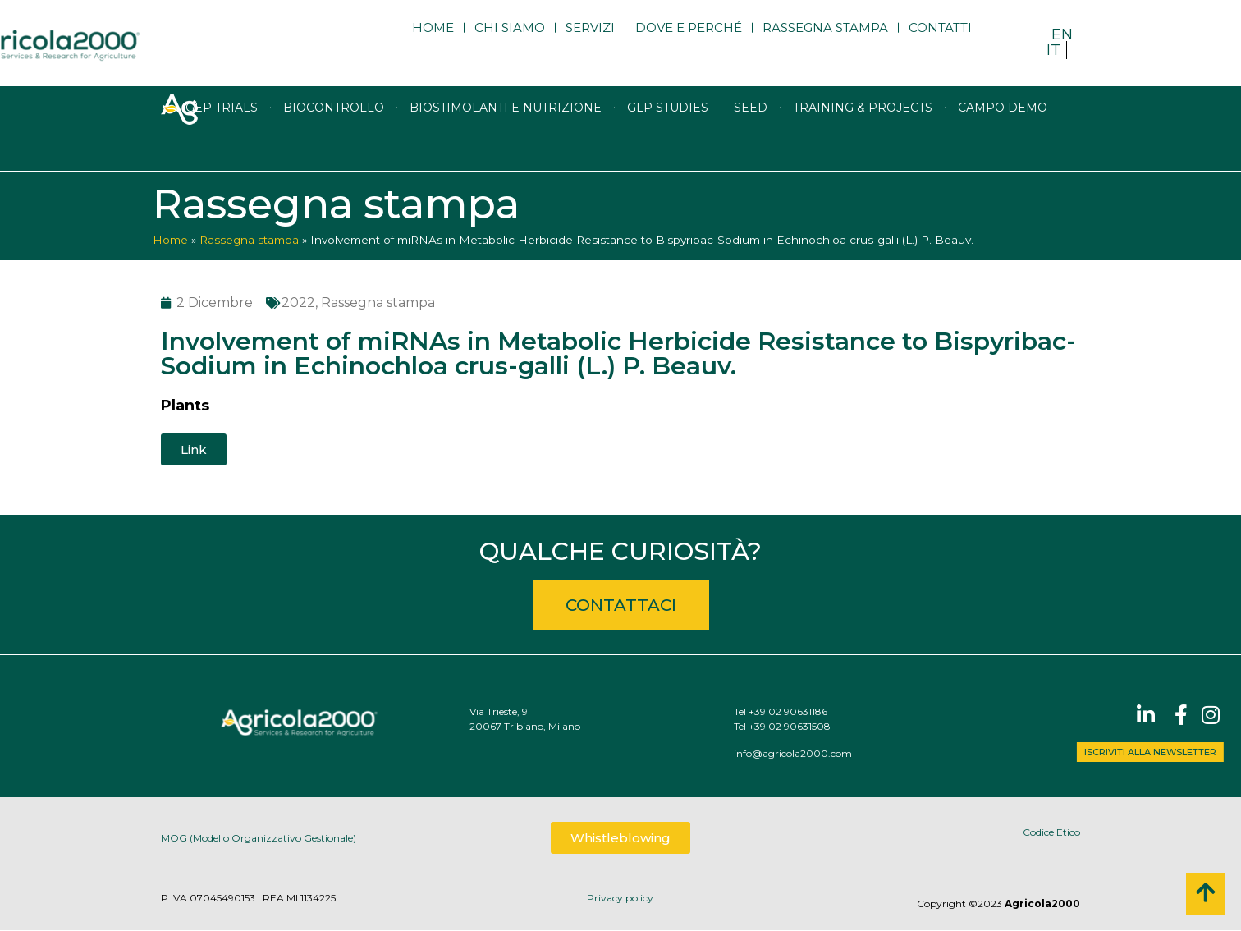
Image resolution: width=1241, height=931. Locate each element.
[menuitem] (1062, 34)
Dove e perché (688, 43)
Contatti (940, 43)
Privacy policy (620, 898)
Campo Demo (1002, 143)
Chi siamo (509, 43)
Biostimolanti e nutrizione (506, 143)
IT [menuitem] (1053, 50)
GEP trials (221, 143)
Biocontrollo (333, 143)
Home (433, 43)
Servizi (590, 43)
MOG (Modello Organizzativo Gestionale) (258, 846)
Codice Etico (1051, 832)
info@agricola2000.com (897, 753)
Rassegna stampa (825, 43)
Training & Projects (862, 143)
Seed (750, 143)
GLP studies (667, 143)
